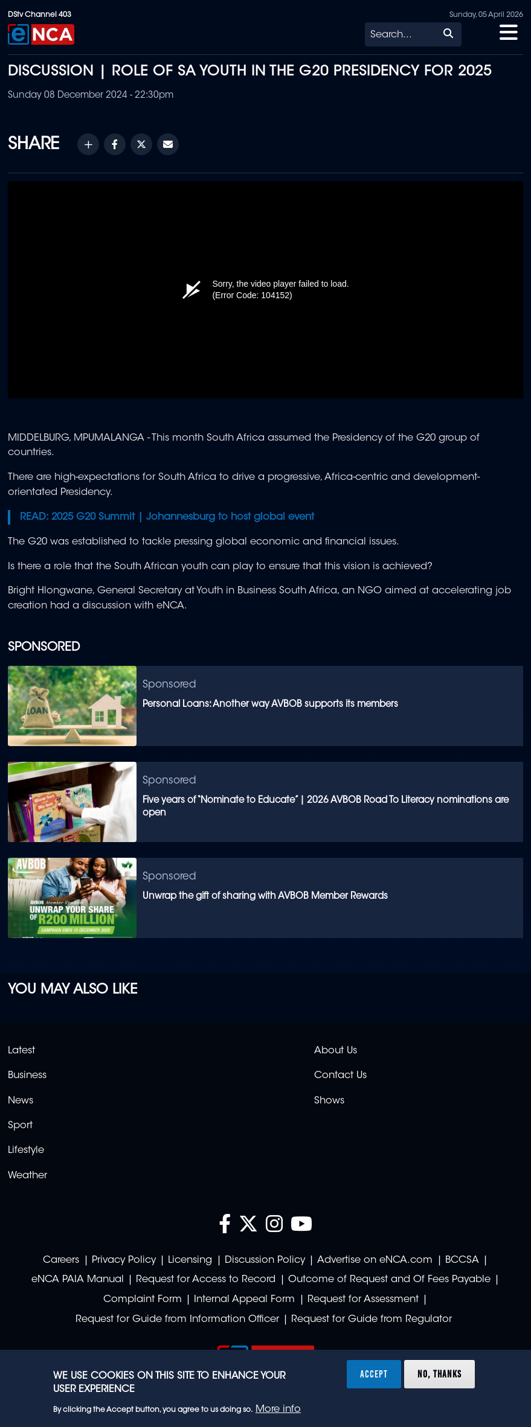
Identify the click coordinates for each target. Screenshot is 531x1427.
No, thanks (439, 1374)
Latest (21, 1051)
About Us (335, 1051)
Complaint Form (142, 1299)
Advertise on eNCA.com (375, 1260)
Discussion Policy (265, 1260)
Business (27, 1076)
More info (278, 1409)
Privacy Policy (124, 1260)
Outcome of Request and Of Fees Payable (389, 1280)
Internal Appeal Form (244, 1299)
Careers (61, 1260)
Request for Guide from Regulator (371, 1319)
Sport (20, 1126)
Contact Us (340, 1076)
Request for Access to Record (205, 1280)
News (20, 1101)
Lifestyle (26, 1150)
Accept (374, 1374)
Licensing (190, 1260)
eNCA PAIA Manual (77, 1280)
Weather (27, 1176)
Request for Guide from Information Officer (177, 1319)
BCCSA (462, 1260)
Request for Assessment (363, 1299)
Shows (329, 1101)
